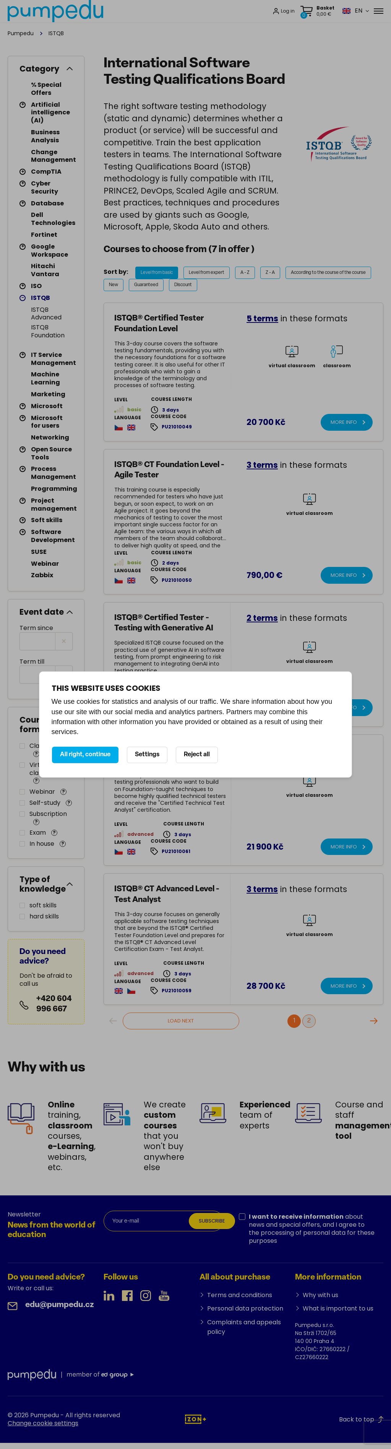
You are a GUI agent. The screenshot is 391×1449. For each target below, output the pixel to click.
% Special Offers (46, 88)
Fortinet (44, 234)
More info (344, 422)
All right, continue (85, 755)
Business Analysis (45, 136)
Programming (54, 488)
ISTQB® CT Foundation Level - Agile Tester (169, 470)
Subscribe (212, 1220)
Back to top (361, 1419)
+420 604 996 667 (54, 1004)
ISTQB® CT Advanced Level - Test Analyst (166, 894)
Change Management (53, 156)
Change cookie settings (43, 1423)
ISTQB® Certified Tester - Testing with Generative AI (163, 623)
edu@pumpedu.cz (59, 1305)
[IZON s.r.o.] (195, 1419)
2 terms (262, 618)
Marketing (48, 394)
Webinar (45, 563)
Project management (54, 504)
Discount (183, 285)
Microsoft (47, 406)
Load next (181, 1020)
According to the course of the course (328, 272)
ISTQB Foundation (48, 331)
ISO (36, 286)
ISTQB (40, 297)
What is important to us (338, 1308)
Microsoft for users (47, 422)
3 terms (262, 465)
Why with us (320, 1295)
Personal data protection (245, 1308)
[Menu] (378, 11)
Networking (50, 437)
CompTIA (46, 171)
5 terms (262, 318)
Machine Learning (45, 378)
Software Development (53, 536)
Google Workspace (49, 250)
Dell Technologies (53, 218)
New (113, 285)
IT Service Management (53, 358)
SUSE (39, 551)
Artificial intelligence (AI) (50, 112)
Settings (147, 755)
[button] (352, 11)
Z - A (270, 272)
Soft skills (46, 520)
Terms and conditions (239, 1295)
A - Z (245, 272)
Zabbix (42, 575)
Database (47, 203)
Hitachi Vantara (45, 270)
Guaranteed (146, 285)
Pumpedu (21, 33)
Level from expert (206, 272)
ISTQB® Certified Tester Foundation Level (159, 323)
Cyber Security (44, 187)
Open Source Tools (51, 453)
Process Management (53, 472)
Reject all (197, 755)
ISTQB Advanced (46, 313)
